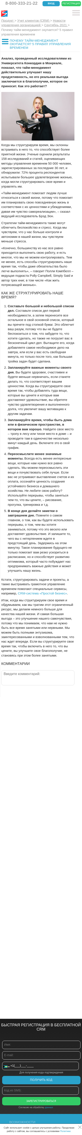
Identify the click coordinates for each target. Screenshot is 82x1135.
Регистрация (71, 3)
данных (49, 1107)
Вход (51, 3)
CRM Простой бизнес (32, 13)
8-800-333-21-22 (21, 3)
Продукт (7, 20)
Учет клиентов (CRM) (33, 20)
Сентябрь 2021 (56, 25)
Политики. (65, 1131)
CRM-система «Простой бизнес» (42, 593)
